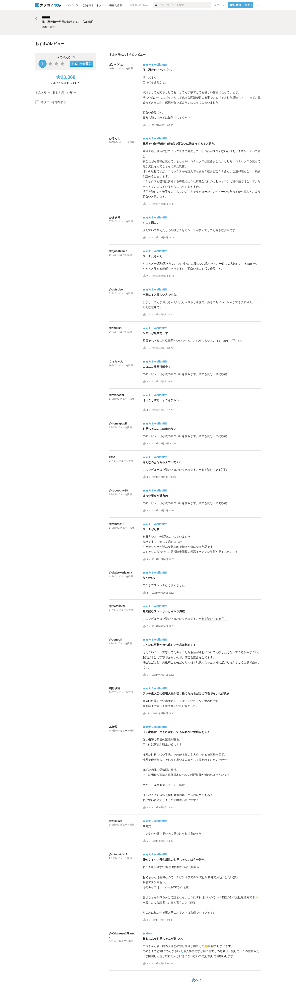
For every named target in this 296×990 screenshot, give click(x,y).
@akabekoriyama (120, 572)
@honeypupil (118, 423)
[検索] (156, 5)
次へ (197, 980)
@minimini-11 (118, 854)
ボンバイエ (116, 64)
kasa (112, 457)
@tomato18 (116, 524)
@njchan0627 (118, 251)
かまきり (114, 217)
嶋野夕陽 (114, 688)
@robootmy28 (118, 490)
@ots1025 (115, 820)
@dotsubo (116, 289)
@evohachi (116, 395)
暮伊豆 (113, 726)
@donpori (115, 639)
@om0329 (115, 328)
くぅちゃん (116, 361)
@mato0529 (117, 606)
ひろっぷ (114, 138)
